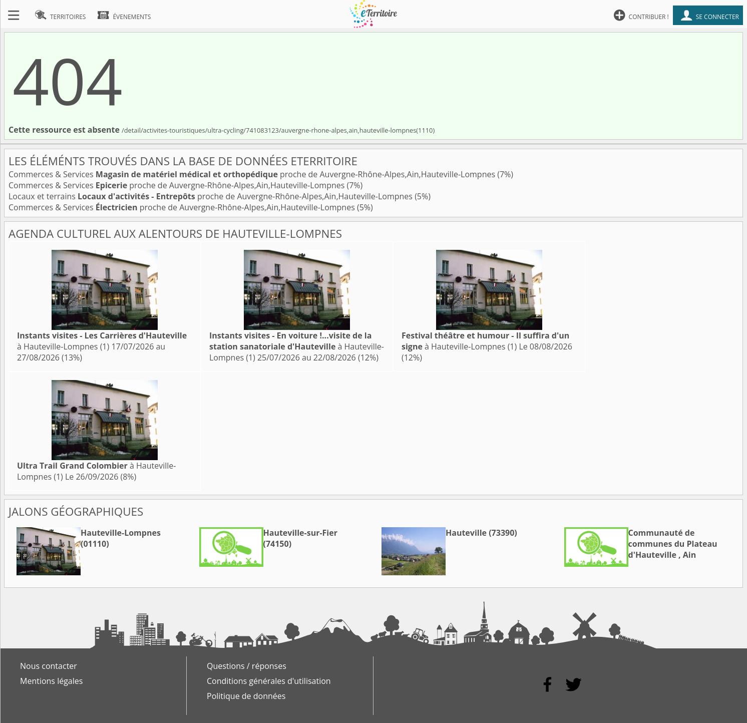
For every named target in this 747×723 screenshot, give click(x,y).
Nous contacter (48, 665)
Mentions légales (51, 680)
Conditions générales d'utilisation (269, 680)
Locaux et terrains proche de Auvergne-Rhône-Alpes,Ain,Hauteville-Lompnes (212, 196)
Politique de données (246, 695)
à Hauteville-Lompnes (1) (102, 341)
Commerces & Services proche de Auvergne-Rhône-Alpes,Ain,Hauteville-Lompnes (253, 174)
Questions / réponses (246, 665)
